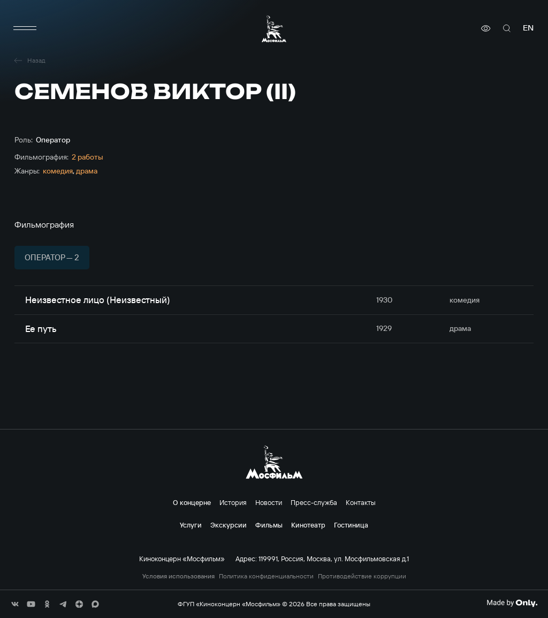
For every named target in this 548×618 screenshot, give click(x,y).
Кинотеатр (308, 525)
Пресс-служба (314, 502)
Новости (268, 502)
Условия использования (178, 576)
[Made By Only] (511, 603)
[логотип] (274, 28)
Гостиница (351, 525)
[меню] (25, 28)
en (528, 28)
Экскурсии (228, 525)
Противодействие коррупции (362, 576)
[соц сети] (15, 604)
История (233, 502)
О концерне (192, 502)
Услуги (191, 525)
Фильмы (269, 525)
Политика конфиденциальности (266, 576)
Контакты (361, 502)
